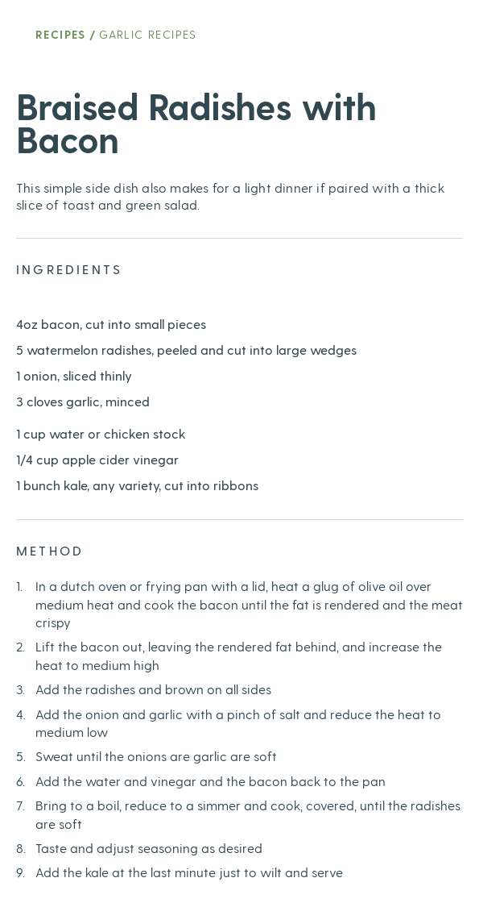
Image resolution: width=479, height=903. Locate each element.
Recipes (60, 34)
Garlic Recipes (148, 34)
